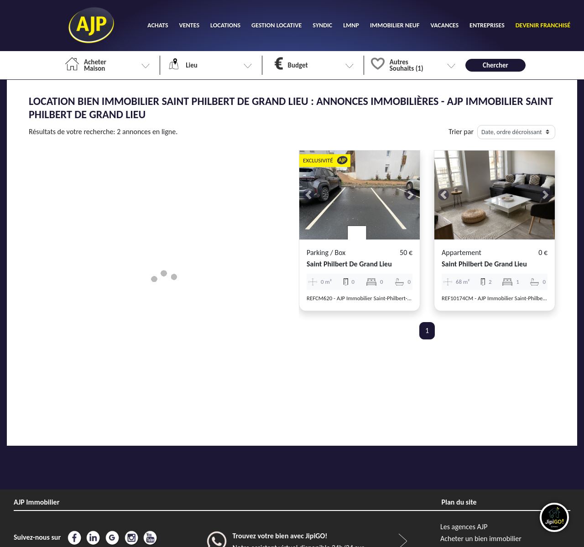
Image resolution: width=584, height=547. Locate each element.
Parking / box (326, 252)
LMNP (351, 25)
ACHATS (157, 25)
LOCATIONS (225, 25)
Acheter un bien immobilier (480, 538)
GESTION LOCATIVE (276, 25)
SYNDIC (322, 25)
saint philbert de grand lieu (349, 264)
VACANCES (444, 25)
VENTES (189, 25)
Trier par (461, 131)
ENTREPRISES (487, 25)
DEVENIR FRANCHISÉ (543, 25)
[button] (308, 195)
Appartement (461, 252)
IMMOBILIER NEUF (394, 25)
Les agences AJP (463, 526)
